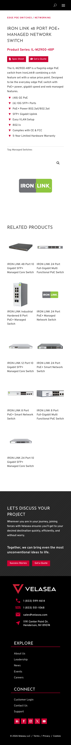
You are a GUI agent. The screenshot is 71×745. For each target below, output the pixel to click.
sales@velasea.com (35, 615)
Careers (19, 677)
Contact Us (21, 705)
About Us (19, 653)
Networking (43, 17)
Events (18, 671)
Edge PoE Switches (19, 17)
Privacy (46, 736)
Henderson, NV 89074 (36, 625)
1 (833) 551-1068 (34, 608)
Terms (36, 736)
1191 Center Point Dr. (35, 621)
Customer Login (23, 699)
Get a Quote (40, 59)
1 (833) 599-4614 (34, 601)
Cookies (57, 736)
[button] (58, 163)
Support (19, 711)
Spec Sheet (18, 59)
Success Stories (18, 563)
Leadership (21, 659)
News (17, 665)
